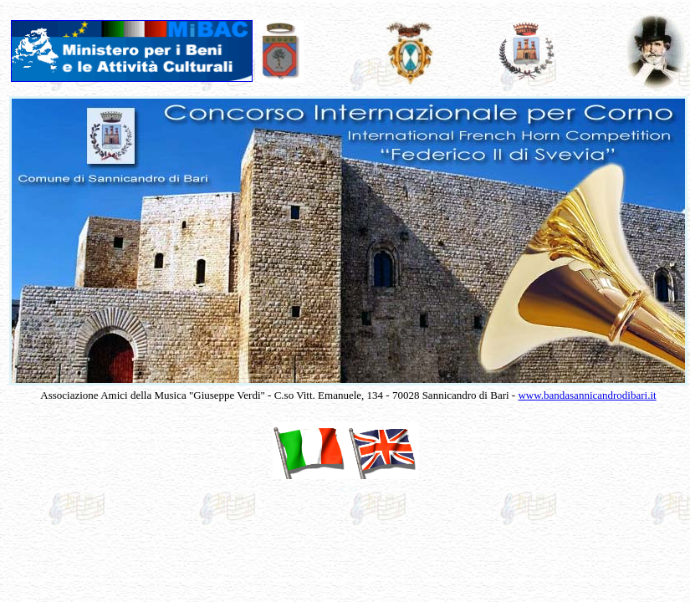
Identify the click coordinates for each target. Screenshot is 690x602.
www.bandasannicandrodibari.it (587, 395)
